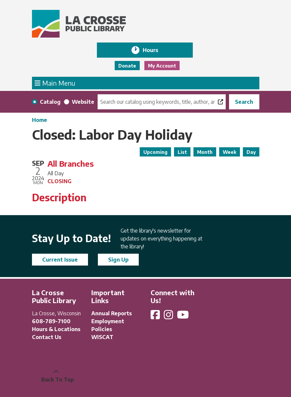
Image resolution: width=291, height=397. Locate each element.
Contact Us (46, 337)
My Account (162, 66)
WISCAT (102, 337)
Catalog (50, 102)
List (182, 152)
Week (229, 152)
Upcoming (155, 152)
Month (205, 152)
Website (83, 102)
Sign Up (118, 259)
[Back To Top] (56, 375)
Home (39, 120)
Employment (107, 321)
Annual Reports (111, 313)
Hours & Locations (56, 329)
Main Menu (55, 82)
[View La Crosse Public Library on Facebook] (156, 316)
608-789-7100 (51, 321)
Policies (101, 329)
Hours (155, 50)
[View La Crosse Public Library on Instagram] (169, 316)
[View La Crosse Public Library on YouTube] (183, 316)
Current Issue (60, 259)
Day (251, 152)
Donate (127, 66)
